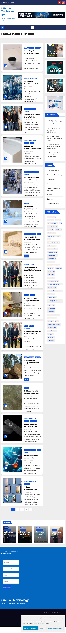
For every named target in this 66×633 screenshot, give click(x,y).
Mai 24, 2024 (28, 396)
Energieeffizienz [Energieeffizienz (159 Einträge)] (52, 252)
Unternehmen (33, 78)
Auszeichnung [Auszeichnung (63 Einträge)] (52, 216)
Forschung (38, 47)
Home (41, 612)
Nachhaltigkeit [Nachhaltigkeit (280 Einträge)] (52, 297)
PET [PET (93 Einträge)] (53, 305)
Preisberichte (39, 529)
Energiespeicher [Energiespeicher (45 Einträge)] (52, 255)
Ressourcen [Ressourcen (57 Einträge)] (51, 311)
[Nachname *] (11, 569)
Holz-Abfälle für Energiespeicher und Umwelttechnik (31, 362)
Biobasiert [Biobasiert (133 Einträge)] (59, 229)
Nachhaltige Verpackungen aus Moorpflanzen (30, 209)
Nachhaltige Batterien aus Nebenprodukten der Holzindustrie (32, 53)
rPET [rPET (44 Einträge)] (56, 321)
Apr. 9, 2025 (28, 86)
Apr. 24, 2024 (29, 460)
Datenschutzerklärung (54, 175)
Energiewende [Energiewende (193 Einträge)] (52, 258)
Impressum (51, 179)
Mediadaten (51, 184)
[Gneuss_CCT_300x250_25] (55, 67)
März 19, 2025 (29, 151)
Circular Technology (7, 11)
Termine (49, 194)
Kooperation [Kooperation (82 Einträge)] (51, 278)
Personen (54, 529)
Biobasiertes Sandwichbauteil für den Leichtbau (32, 148)
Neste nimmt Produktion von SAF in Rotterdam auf (32, 84)
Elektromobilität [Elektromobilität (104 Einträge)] (52, 249)
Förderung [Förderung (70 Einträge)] (51, 268)
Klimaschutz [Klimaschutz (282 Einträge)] (51, 271)
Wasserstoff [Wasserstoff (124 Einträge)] (51, 340)
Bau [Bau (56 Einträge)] (60, 223)
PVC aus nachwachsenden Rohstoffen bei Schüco (32, 489)
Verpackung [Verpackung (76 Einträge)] (51, 337)
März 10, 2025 (29, 182)
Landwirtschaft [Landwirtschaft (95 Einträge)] (52, 287)
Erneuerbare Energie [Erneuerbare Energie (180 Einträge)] (54, 265)
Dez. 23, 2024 (29, 242)
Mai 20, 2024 (28, 429)
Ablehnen (42, 628)
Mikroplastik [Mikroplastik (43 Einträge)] (51, 294)
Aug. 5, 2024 (28, 336)
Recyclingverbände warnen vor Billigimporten (53, 130)
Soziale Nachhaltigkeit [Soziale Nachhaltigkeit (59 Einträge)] (54, 324)
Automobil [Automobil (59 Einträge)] (51, 220)
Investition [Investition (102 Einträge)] (59, 268)
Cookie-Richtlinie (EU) (54, 170)
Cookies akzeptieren (30, 628)
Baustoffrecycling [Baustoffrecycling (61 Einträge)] (53, 226)
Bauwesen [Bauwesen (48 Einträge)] (51, 229)
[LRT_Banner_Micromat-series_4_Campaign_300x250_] (55, 103)
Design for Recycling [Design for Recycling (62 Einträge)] (53, 242)
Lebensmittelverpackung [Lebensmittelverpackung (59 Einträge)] (55, 290)
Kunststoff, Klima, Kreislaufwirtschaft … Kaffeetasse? (54, 146)
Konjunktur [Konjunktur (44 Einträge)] (51, 274)
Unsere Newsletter (53, 203)
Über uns (50, 199)
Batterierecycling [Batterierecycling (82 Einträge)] (52, 223)
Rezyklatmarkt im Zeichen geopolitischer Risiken (54, 138)
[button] (62, 618)
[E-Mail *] (11, 581)
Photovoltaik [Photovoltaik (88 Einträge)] (51, 308)
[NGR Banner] (55, 50)
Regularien (26, 78)
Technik (25, 452)
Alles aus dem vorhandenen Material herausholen (54, 122)
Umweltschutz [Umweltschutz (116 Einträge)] (52, 331)
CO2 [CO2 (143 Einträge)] (49, 239)
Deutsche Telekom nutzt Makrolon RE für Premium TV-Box (32, 426)
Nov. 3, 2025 (28, 56)
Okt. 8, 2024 (28, 303)
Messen (32, 142)
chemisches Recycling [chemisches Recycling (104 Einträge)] (54, 236)
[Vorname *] (11, 562)
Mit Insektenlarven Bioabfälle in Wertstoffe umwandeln (32, 270)
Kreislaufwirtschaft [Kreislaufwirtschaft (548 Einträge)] (53, 281)
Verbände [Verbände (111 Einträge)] (50, 334)
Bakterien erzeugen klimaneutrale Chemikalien (31, 458)
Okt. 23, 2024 (29, 272)
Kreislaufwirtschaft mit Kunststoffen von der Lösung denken (55, 154)
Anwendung (31, 47)
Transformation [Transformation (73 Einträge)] (52, 327)
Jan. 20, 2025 (29, 211)
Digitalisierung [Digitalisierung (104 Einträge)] (52, 245)
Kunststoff (26, 111)
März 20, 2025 (29, 119)
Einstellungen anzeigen (55, 628)
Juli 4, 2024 (28, 365)
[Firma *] (11, 575)
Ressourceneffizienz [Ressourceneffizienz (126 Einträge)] (53, 314)
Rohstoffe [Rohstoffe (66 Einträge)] (50, 321)
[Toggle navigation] (32, 27)
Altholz (25, 47)
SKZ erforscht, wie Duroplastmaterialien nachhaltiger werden (31, 300)
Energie (30, 171)
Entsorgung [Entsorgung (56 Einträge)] (51, 261)
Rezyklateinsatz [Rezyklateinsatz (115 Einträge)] (52, 318)
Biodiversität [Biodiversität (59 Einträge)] (51, 233)
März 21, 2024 (29, 492)
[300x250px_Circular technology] (55, 85)
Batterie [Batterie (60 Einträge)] (58, 220)
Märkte (31, 264)
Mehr (26, 256)
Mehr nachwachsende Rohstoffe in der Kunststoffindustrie (32, 117)
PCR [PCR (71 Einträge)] (49, 305)
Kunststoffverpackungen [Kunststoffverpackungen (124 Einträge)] (55, 284)
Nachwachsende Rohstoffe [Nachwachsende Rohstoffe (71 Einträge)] (52, 301)
